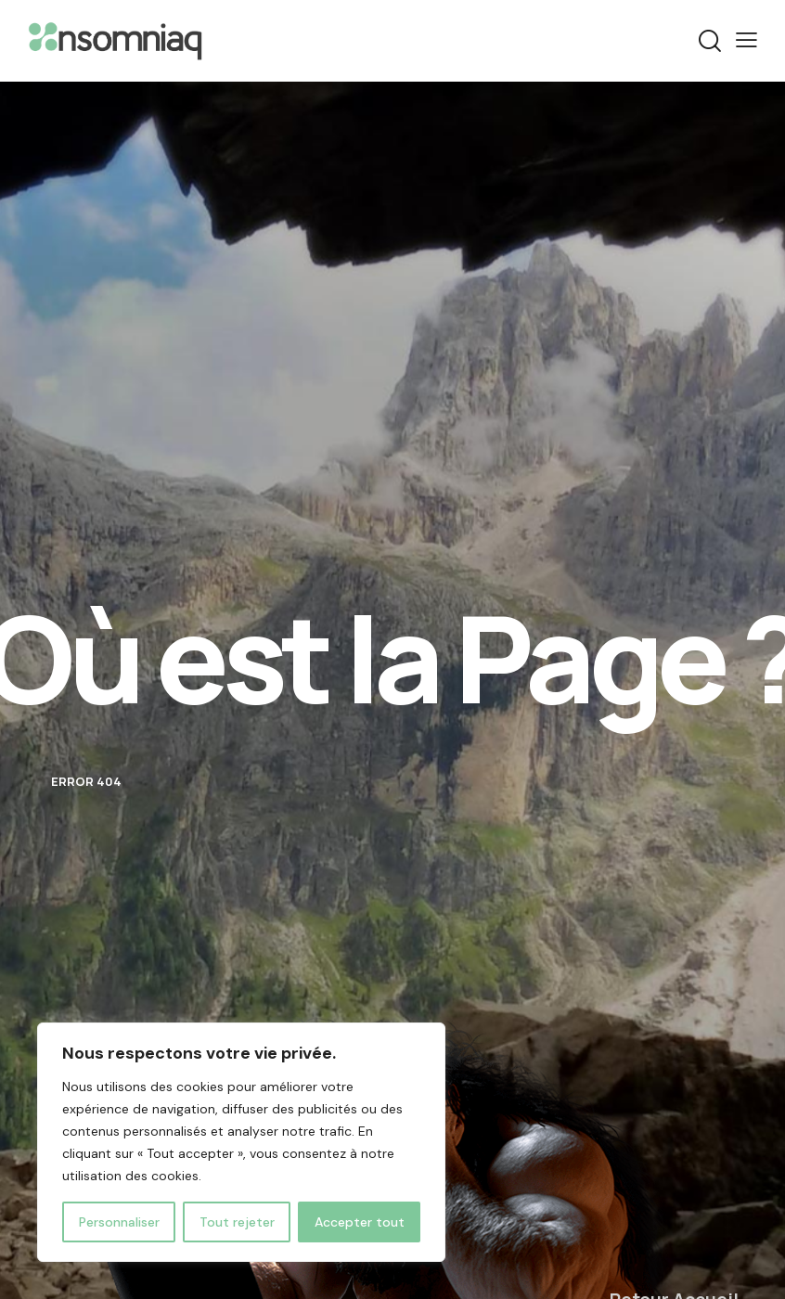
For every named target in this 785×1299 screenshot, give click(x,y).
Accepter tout (360, 1222)
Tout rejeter (237, 1222)
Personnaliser (119, 1222)
